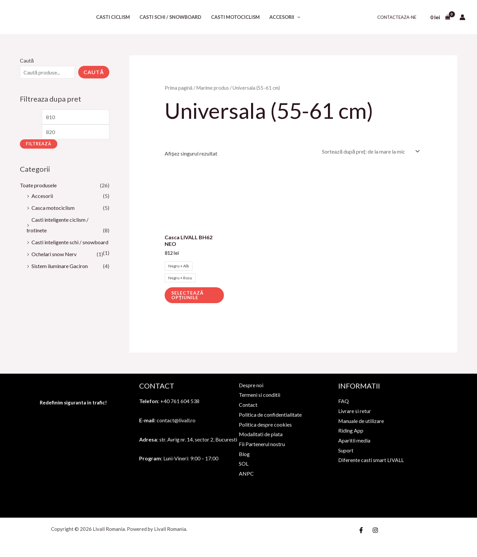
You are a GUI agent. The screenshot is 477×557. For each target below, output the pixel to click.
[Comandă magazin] (370, 151)
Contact (248, 404)
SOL (243, 463)
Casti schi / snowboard (170, 17)
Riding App (350, 430)
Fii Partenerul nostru (262, 443)
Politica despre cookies (265, 424)
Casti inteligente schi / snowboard (69, 242)
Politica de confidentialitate (270, 414)
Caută (27, 60)
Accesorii (284, 17)
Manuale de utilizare (361, 420)
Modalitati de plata (261, 433)
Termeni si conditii (259, 394)
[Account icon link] (462, 17)
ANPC (246, 473)
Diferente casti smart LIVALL (371, 459)
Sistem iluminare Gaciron (59, 266)
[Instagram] (375, 530)
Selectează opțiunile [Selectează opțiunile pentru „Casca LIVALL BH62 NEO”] (187, 294)
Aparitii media (354, 440)
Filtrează (38, 143)
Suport (345, 449)
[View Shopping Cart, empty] (440, 17)
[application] (297, 17)
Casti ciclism (113, 17)
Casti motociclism (235, 17)
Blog (244, 453)
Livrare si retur (354, 410)
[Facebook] (361, 530)
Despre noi (251, 384)
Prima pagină (178, 88)
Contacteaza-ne (396, 17)
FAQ (343, 400)
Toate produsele (38, 185)
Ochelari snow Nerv (54, 254)
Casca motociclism (53, 208)
